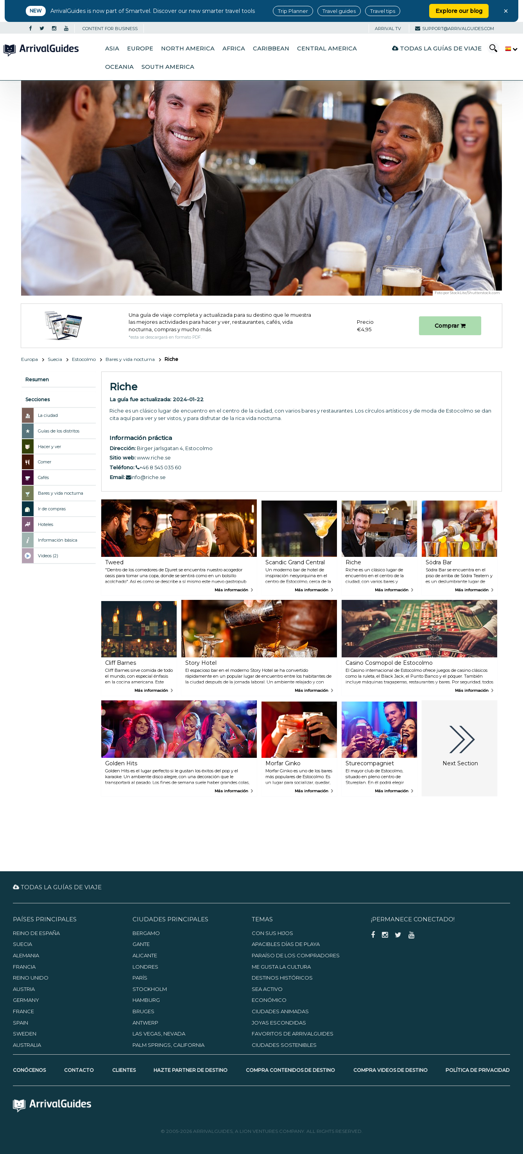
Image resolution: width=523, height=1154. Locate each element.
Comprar (450, 325)
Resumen (37, 379)
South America (167, 66)
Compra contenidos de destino (290, 1070)
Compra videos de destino (390, 1070)
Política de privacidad (478, 1070)
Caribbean (271, 48)
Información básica (57, 540)
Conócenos (29, 1070)
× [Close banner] (505, 11)
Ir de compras (52, 508)
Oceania (119, 66)
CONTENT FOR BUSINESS (110, 28)
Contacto (79, 1070)
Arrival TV (388, 28)
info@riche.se (146, 477)
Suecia (55, 359)
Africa (233, 48)
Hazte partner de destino (190, 1070)
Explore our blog (458, 10)
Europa (29, 359)
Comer (44, 462)
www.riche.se (154, 457)
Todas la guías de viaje (437, 48)
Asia (112, 48)
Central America (327, 48)
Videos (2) (48, 555)
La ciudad (48, 415)
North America (188, 48)
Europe (140, 48)
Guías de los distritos (58, 431)
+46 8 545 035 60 (158, 467)
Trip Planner (293, 11)
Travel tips (382, 11)
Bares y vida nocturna (130, 359)
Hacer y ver (49, 446)
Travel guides (339, 11)
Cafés (43, 477)
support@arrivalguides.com (454, 28)
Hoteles (45, 524)
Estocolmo (84, 359)
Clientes (124, 1070)
